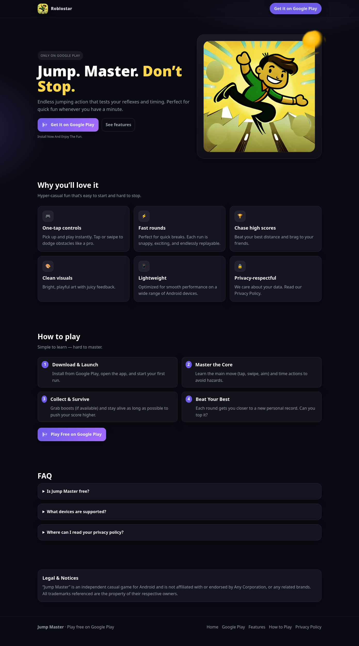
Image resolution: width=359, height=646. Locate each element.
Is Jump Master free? (68, 491)
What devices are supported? (76, 511)
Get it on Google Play (295, 8)
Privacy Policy (247, 293)
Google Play (233, 627)
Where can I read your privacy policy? (85, 532)
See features (118, 124)
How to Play (280, 627)
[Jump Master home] (55, 9)
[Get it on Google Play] (68, 125)
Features (257, 627)
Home (212, 627)
